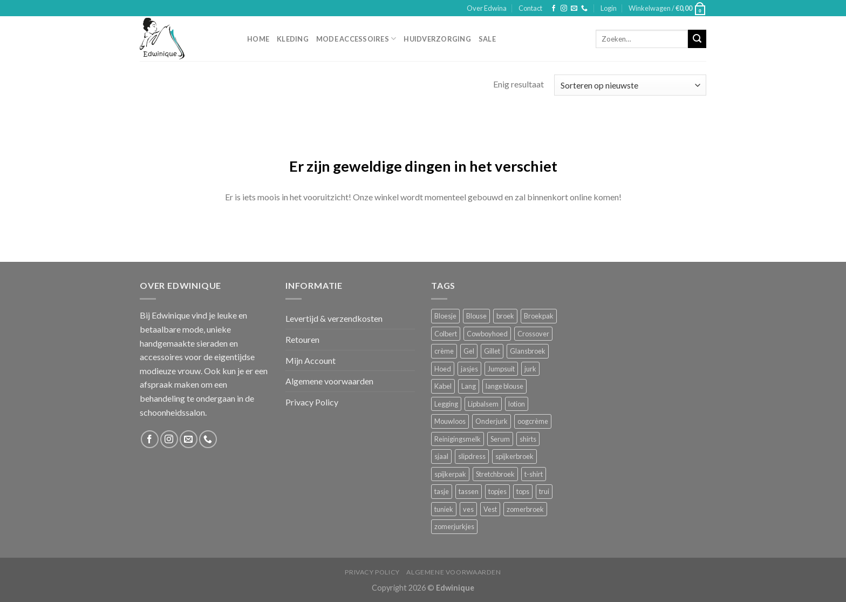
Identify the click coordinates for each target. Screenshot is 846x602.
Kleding (293, 39)
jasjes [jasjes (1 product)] (469, 368)
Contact (530, 8)
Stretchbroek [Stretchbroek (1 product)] (495, 474)
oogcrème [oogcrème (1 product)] (532, 421)
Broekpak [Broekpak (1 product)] (539, 316)
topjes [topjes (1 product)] (497, 491)
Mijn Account (310, 360)
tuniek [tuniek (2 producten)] (443, 509)
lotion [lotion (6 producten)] (516, 404)
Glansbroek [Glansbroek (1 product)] (527, 351)
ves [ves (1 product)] (468, 509)
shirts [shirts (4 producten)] (528, 439)
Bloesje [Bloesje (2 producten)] (445, 316)
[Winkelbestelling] (630, 85)
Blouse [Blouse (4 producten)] (476, 316)
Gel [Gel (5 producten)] (468, 351)
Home (258, 39)
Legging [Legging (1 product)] (446, 404)
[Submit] (697, 39)
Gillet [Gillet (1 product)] (492, 351)
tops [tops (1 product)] (522, 491)
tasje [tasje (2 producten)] (441, 491)
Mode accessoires (356, 38)
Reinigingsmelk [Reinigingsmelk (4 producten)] (457, 439)
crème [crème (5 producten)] (444, 351)
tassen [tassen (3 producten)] (469, 491)
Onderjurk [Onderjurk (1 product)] (491, 421)
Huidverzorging (437, 39)
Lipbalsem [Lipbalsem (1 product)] (483, 404)
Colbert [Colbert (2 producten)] (445, 333)
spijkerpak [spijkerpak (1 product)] (450, 474)
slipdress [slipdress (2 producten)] (472, 456)
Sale (487, 39)
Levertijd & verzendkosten (334, 318)
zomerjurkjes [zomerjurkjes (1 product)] (454, 526)
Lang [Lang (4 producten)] (468, 386)
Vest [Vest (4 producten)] (490, 509)
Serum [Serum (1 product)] (500, 439)
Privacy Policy (311, 402)
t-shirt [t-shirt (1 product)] (533, 474)
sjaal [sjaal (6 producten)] (441, 456)
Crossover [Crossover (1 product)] (533, 333)
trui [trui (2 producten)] (544, 491)
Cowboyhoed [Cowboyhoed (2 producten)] (487, 333)
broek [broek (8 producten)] (505, 316)
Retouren (302, 339)
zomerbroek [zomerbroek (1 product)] (525, 509)
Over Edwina (487, 8)
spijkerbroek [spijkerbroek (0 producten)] (514, 456)
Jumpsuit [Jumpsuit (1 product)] (501, 368)
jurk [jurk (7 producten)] (530, 368)
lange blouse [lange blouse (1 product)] (504, 386)
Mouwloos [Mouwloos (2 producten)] (450, 421)
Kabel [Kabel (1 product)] (443, 386)
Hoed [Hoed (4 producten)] (442, 368)
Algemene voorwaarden (329, 381)
